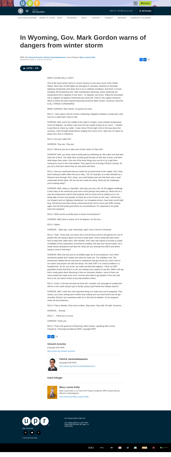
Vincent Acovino (35, 62)
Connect (109, 23)
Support (96, 23)
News (59, 23)
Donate (147, 6)
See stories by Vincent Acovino (61, 356)
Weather (122, 23)
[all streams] (145, 15)
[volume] (27, 15)
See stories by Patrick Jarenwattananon (77, 371)
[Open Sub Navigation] (64, 23)
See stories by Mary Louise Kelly (74, 401)
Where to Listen (47, 23)
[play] (20, 16)
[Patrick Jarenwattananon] (52, 369)
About (84, 23)
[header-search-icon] (136, 6)
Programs (72, 23)
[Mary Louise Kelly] (52, 397)
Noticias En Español (27, 23)
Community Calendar (141, 23)
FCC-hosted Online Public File (75, 423)
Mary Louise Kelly (87, 62)
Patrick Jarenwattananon (55, 62)
